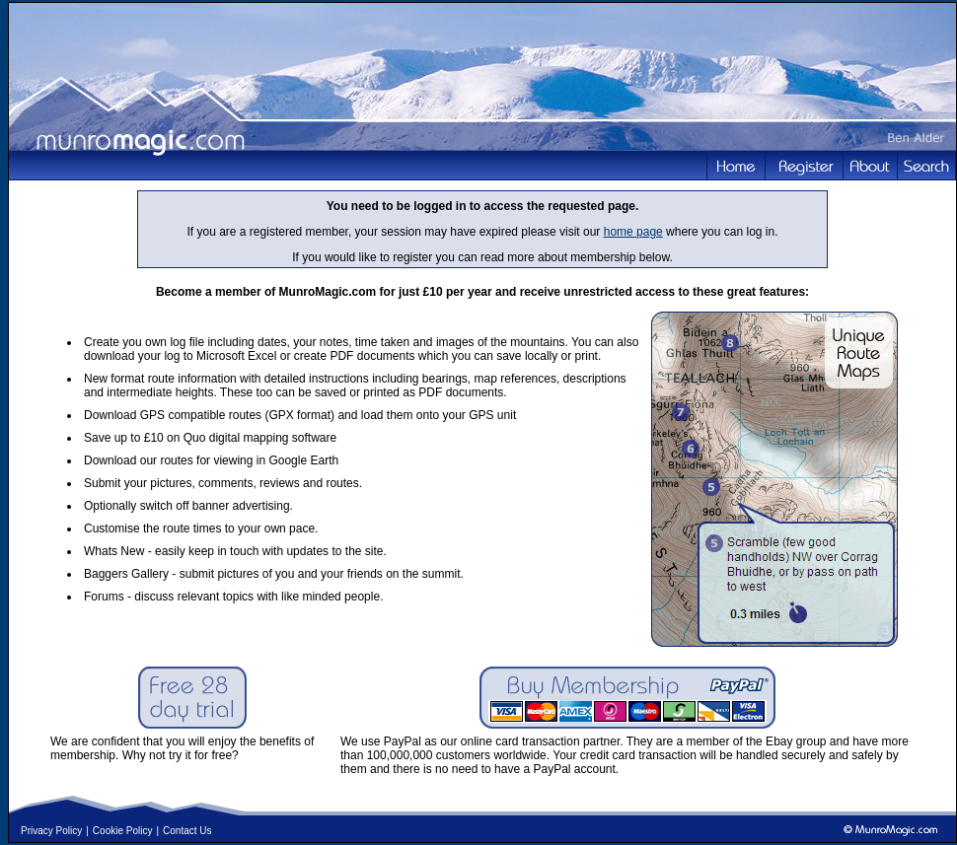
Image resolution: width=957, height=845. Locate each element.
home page (633, 232)
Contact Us (187, 830)
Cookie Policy (123, 830)
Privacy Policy (51, 830)
